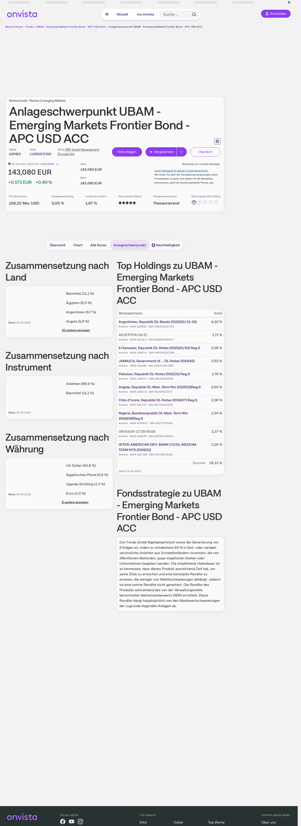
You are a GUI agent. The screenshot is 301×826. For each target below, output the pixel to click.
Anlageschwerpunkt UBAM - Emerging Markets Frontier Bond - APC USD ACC (156, 27)
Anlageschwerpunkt (130, 245)
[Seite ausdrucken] (217, 141)
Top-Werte (216, 822)
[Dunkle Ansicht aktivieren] (289, 2)
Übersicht (58, 245)
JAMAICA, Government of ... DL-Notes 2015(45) (157, 361)
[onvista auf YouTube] (71, 822)
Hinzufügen (126, 151)
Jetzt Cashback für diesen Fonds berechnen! (181, 170)
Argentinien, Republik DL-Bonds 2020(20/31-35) (158, 321)
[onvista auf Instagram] (80, 822)
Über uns (268, 822)
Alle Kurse (98, 245)
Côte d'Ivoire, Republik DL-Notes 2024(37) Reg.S (158, 400)
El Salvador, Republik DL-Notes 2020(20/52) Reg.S (159, 348)
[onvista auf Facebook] (62, 822)
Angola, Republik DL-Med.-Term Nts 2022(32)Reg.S (160, 387)
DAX (143, 822)
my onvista (145, 14)
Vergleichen (161, 151)
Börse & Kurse (14, 27)
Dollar (178, 822)
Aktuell (122, 14)
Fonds (29, 27)
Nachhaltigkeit (166, 245)
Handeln (205, 151)
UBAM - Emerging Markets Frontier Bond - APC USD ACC (71, 27)
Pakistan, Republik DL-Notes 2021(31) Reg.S (154, 374)
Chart (78, 245)
